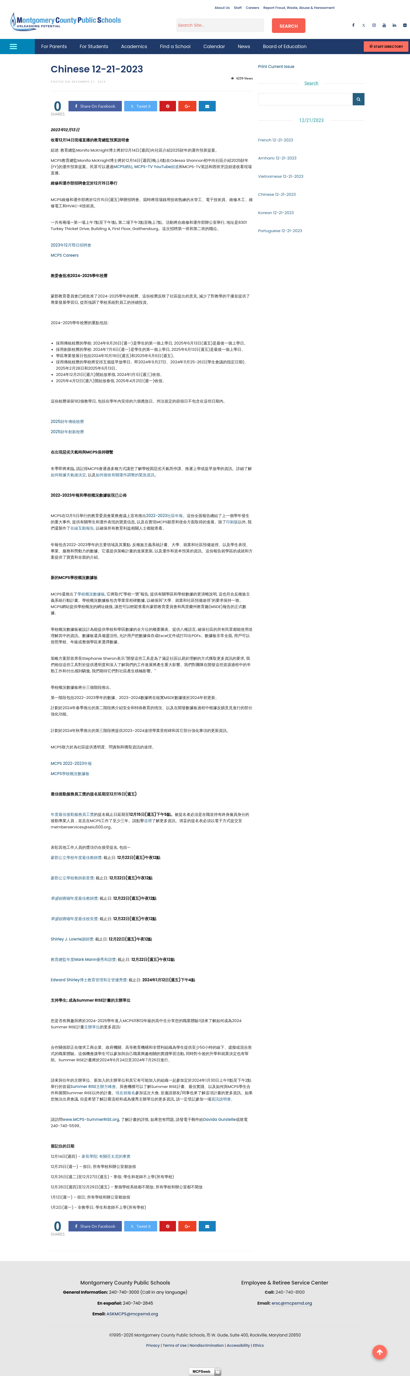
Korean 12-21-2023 (276, 212)
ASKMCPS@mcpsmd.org (132, 1314)
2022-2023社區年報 (164, 515)
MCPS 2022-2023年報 (71, 763)
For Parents (54, 46)
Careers (252, 7)
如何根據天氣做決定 (68, 475)
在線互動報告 (82, 528)
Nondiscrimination (207, 1345)
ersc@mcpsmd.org (292, 1303)
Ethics (258, 1345)
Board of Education (285, 46)
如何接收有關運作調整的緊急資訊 (125, 475)
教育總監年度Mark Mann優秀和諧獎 (83, 959)
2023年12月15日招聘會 (71, 245)
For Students (94, 46)
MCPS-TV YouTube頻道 (156, 166)
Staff (238, 7)
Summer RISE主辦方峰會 (93, 1086)
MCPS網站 (123, 166)
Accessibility (238, 1345)
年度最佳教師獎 (74, 898)
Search (289, 25)
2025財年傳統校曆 (67, 421)
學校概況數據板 (91, 594)
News (244, 46)
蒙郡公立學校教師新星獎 (72, 878)
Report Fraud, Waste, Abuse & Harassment (299, 7)
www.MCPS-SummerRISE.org (90, 1119)
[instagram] (374, 25)
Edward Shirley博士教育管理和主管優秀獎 (89, 980)
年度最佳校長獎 (74, 918)
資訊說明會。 (223, 1099)
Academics (134, 46)
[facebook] (353, 25)
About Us (222, 7)
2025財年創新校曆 (67, 431)
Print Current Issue (276, 66)
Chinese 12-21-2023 (277, 194)
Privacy (153, 1345)
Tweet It (141, 106)
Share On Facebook (95, 106)
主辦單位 (92, 1027)
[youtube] (384, 25)
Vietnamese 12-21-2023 (280, 176)
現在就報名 (125, 1093)
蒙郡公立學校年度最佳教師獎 (76, 857)
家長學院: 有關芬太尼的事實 (106, 1156)
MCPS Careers (65, 255)
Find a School (175, 46)
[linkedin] (394, 25)
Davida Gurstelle (219, 1119)
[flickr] (405, 25)
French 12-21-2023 (275, 140)
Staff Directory (386, 46)
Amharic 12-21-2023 (277, 158)
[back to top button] (379, 1352)
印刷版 (232, 522)
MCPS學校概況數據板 (70, 773)
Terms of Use (175, 1345)
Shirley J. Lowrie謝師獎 (72, 939)
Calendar (214, 46)
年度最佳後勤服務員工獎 (72, 814)
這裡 (148, 820)
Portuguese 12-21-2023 (280, 230)
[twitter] (363, 25)
